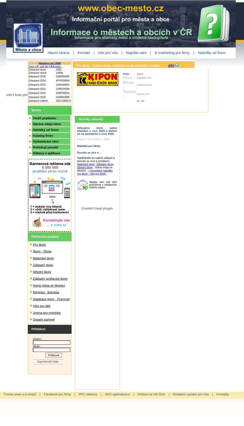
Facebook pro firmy (57, 394)
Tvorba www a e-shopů (20, 394)
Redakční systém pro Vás (191, 394)
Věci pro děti (41, 306)
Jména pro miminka (46, 313)
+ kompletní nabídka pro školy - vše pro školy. (95, 172)
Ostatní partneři (44, 319)
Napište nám (136, 53)
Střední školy (42, 272)
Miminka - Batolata (46, 292)
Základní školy (43, 265)
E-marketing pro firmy (172, 53)
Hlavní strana (58, 53)
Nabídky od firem (211, 53)
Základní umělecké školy (50, 279)
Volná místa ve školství (49, 285)
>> (143, 101)
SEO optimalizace (117, 394)
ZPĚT (171, 65)
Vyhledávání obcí (46, 141)
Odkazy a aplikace (46, 153)
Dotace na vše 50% (151, 394)
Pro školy (39, 244)
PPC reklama (88, 394)
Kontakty (222, 394)
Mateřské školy (43, 258)
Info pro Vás (108, 53)
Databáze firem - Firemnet (51, 299)
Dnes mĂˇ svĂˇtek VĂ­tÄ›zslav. (45, 66)
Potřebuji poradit (45, 147)
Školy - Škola (42, 251)
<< (139, 101)
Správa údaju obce (47, 124)
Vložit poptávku (44, 118)
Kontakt (83, 53)
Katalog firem (43, 135)
